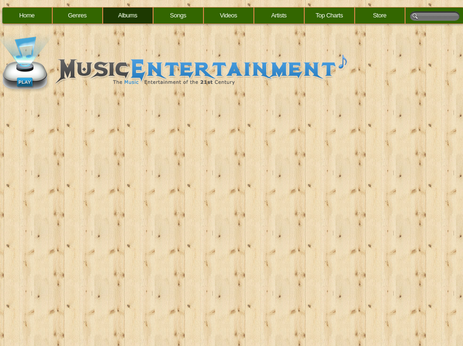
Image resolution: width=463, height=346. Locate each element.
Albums (127, 15)
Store (380, 15)
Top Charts (329, 15)
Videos (228, 15)
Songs (178, 15)
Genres (77, 15)
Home (27, 15)
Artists (279, 15)
